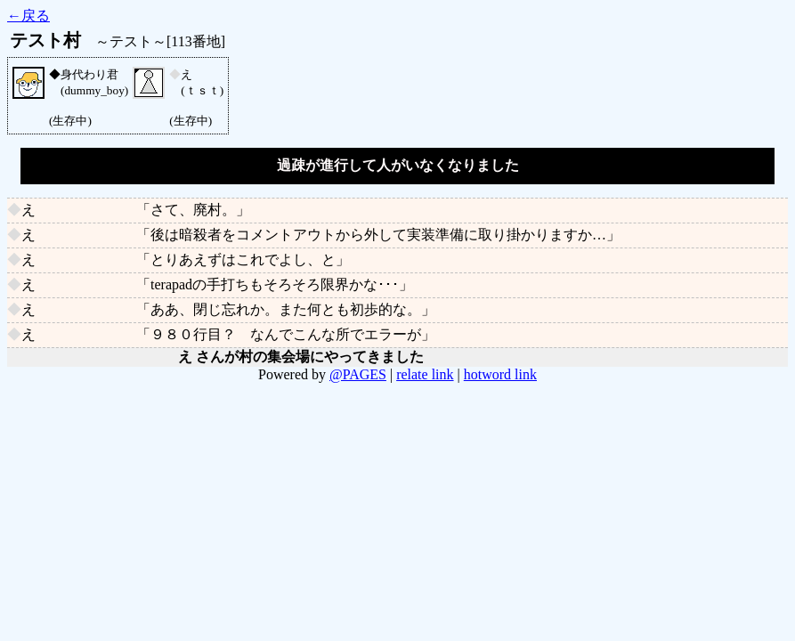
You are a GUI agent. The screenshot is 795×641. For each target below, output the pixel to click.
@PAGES (357, 374)
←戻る (28, 15)
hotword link (500, 374)
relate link (424, 374)
